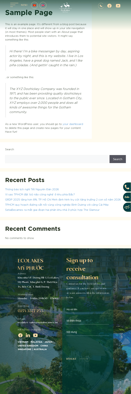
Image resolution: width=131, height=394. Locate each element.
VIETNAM (23, 342)
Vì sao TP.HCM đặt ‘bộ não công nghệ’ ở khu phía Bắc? (40, 194)
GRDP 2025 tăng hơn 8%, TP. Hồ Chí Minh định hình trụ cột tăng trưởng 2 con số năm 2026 (63, 199)
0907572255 (100, 6)
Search (9, 149)
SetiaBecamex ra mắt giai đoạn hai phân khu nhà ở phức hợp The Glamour (52, 209)
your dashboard (73, 123)
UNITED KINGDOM (28, 346)
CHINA (44, 346)
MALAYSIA (36, 342)
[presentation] (92, 346)
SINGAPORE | (26, 349)
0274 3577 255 (30, 310)
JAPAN (48, 342)
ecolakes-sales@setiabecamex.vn (38, 322)
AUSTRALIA (40, 349)
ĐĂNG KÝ (78, 358)
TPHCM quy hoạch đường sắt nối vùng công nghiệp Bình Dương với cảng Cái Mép (57, 204)
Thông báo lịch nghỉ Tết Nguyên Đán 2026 (32, 189)
